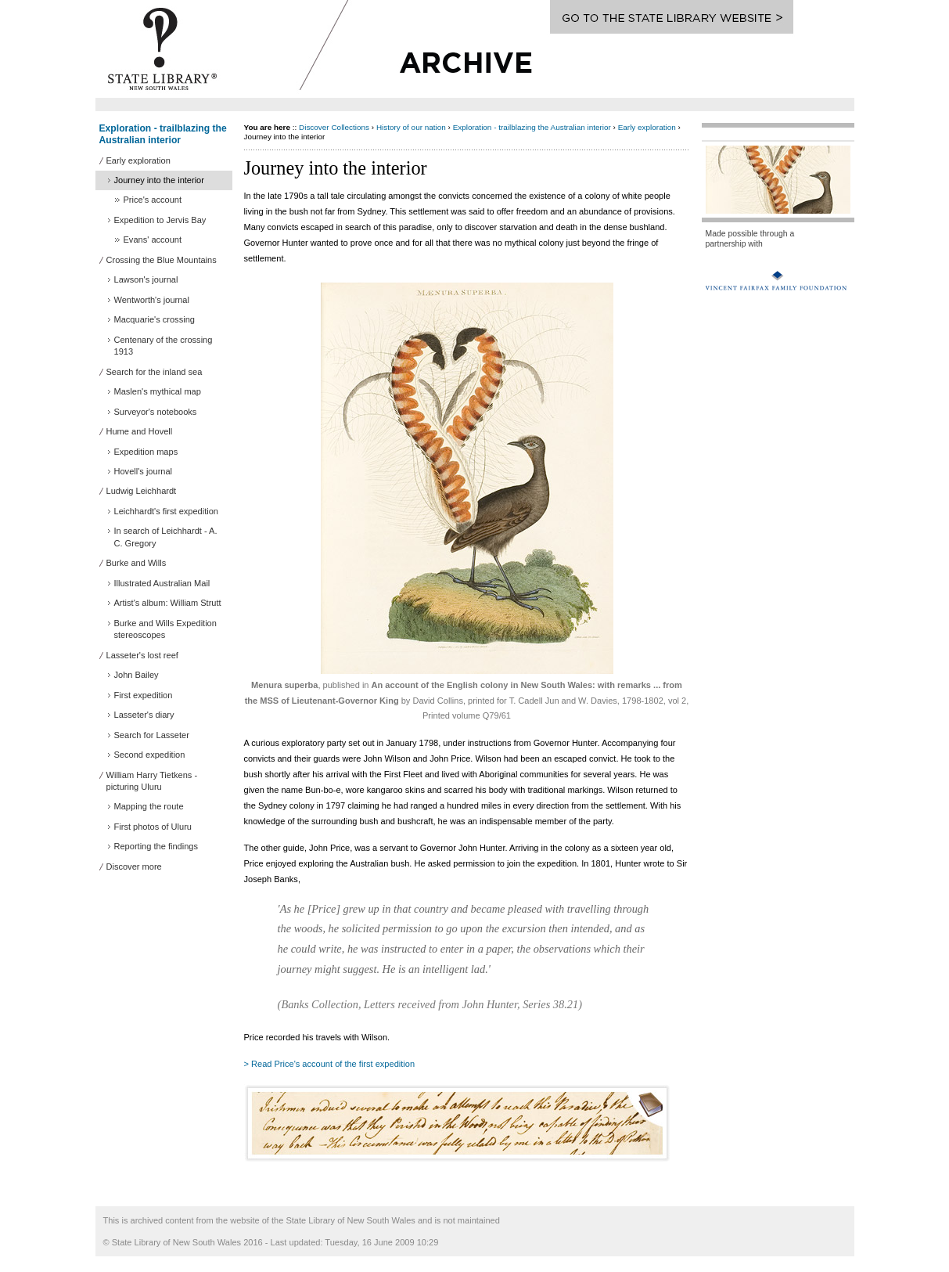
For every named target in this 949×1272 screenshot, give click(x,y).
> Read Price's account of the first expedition (329, 1063)
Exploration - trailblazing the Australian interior (163, 134)
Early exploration (647, 127)
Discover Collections (334, 127)
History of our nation (411, 127)
